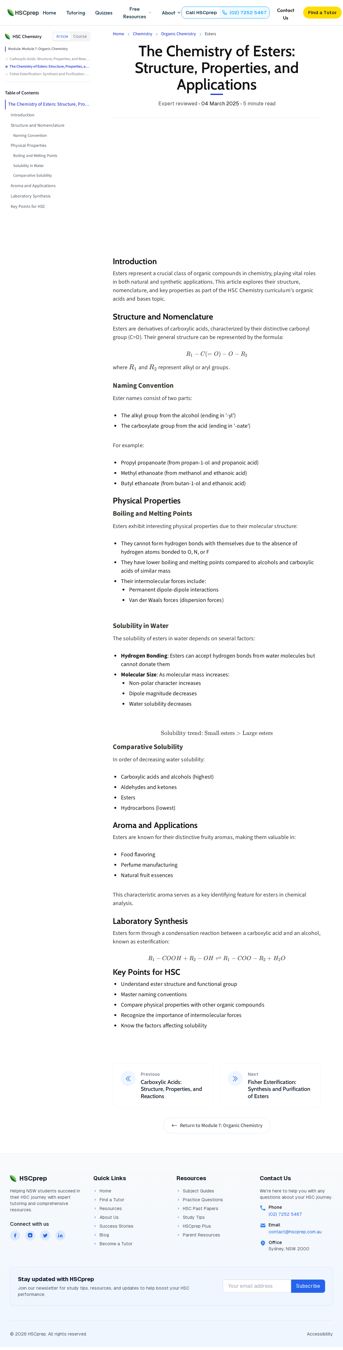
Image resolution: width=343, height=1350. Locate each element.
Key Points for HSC (28, 206)
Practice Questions (200, 1199)
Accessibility (320, 1333)
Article (62, 36)
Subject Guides (195, 1190)
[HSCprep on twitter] (45, 1236)
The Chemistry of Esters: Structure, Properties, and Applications (49, 104)
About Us (106, 1217)
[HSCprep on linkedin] (60, 1236)
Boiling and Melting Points (35, 155)
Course (80, 36)
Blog (101, 1234)
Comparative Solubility (32, 175)
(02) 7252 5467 (285, 1214)
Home (49, 12)
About (172, 12)
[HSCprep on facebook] (15, 1236)
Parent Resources (198, 1234)
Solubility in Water (28, 166)
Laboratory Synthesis (31, 196)
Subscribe (308, 1286)
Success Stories (113, 1226)
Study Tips (191, 1217)
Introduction (23, 115)
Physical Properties (28, 145)
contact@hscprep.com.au (295, 1231)
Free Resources (137, 12)
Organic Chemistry (178, 34)
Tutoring (75, 12)
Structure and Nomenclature (37, 125)
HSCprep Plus (194, 1226)
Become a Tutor (113, 1243)
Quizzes (103, 12)
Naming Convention (30, 135)
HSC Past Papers (197, 1208)
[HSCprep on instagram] (30, 1236)
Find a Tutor (108, 1199)
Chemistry (142, 34)
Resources (107, 1208)
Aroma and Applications (33, 186)
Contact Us (285, 13)
